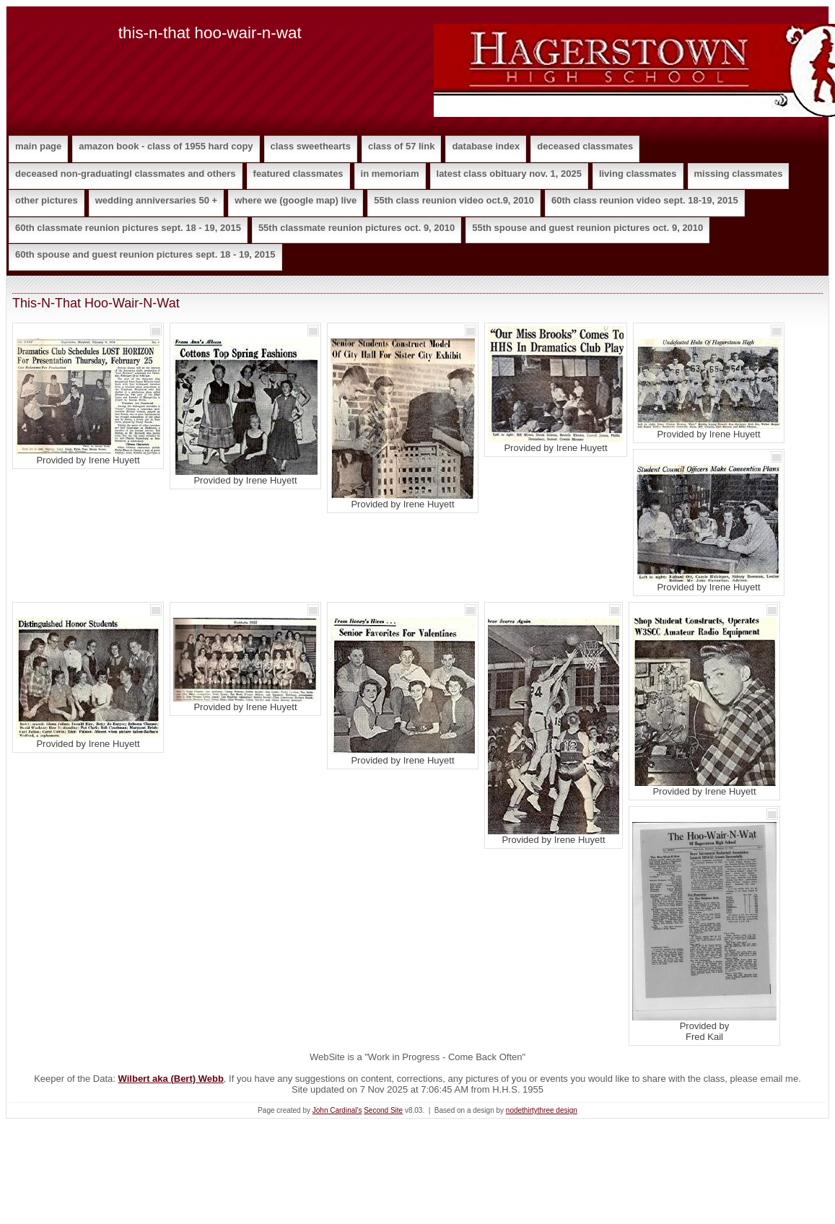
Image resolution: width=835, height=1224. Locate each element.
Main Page (38, 146)
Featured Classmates (298, 173)
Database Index (486, 146)
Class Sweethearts (311, 146)
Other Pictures (46, 200)
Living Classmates (638, 173)
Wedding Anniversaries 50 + (156, 200)
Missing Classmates (738, 173)
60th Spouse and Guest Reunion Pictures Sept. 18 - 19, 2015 (145, 254)
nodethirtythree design (541, 1110)
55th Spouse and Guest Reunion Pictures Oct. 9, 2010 (587, 227)
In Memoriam (390, 173)
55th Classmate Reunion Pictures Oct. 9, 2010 (356, 227)
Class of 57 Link (401, 146)
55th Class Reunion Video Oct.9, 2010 (454, 200)
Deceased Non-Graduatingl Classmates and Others (125, 173)
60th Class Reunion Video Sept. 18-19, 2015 (644, 200)
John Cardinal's (337, 1110)
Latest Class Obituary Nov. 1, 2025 (509, 173)
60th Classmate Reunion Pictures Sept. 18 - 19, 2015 (128, 227)
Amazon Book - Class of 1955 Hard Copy (166, 146)
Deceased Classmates (585, 146)
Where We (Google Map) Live (296, 200)
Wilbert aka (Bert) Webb (171, 1078)
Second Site (383, 1110)
